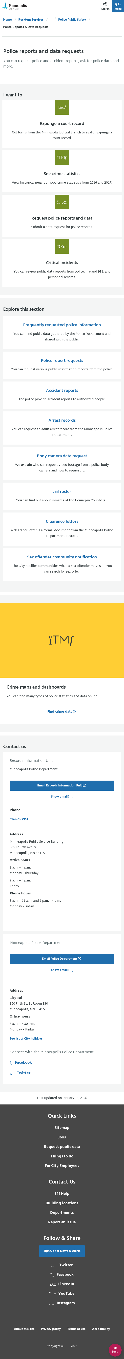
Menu (118, 6)
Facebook (21, 1062)
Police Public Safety (72, 19)
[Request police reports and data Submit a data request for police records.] (62, 216)
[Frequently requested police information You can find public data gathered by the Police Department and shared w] (62, 332)
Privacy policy (51, 1329)
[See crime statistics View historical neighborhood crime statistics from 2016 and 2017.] (62, 171)
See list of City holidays (26, 1038)
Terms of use (76, 1329)
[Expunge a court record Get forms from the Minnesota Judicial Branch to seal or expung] (62, 124)
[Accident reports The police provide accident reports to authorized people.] (62, 395)
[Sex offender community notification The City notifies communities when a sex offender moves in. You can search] (62, 564)
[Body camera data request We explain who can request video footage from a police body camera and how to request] (62, 463)
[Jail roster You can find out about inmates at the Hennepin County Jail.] (62, 496)
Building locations (62, 1203)
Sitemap (62, 1128)
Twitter (20, 1073)
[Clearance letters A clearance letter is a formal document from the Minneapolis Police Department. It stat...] (62, 529)
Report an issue (62, 1222)
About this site (24, 1329)
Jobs (62, 1137)
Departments (62, 1213)
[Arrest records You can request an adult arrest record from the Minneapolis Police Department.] (62, 428)
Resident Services (31, 19)
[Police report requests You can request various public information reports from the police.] (62, 365)
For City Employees (62, 1166)
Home (7, 19)
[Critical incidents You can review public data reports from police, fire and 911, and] (62, 263)
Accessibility (101, 1329)
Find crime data (59, 712)
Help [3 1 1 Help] (62, 1194)
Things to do (62, 1156)
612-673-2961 (19, 819)
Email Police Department (59, 959)
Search (105, 6)
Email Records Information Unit (59, 785)
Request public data (62, 1147)
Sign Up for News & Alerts (62, 1251)
